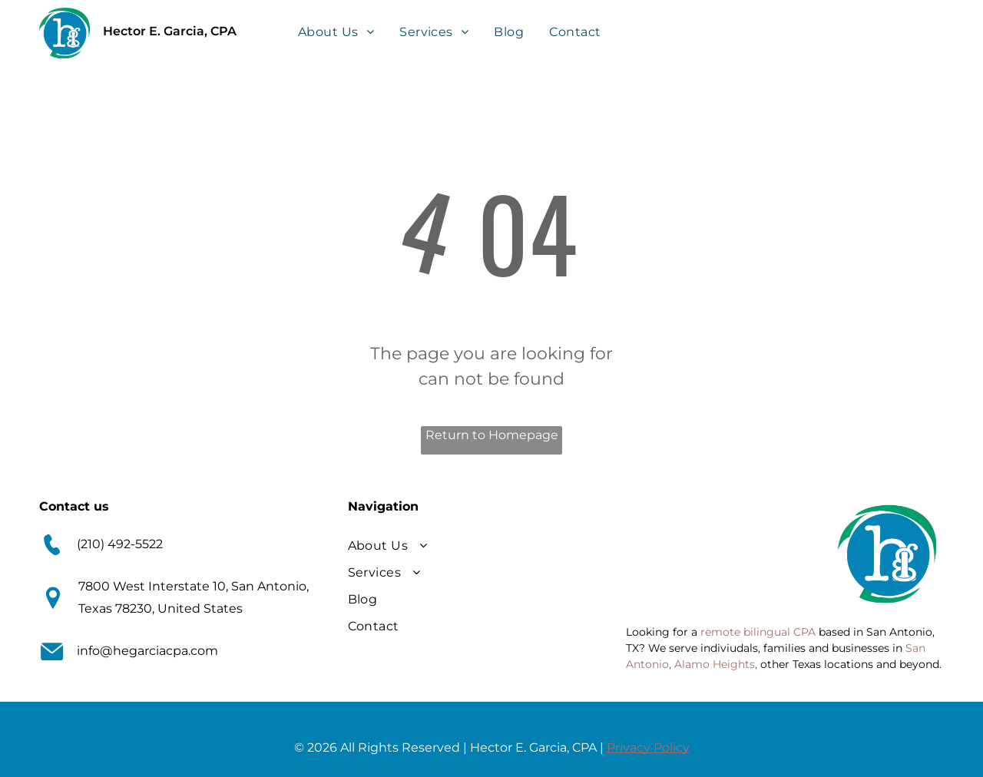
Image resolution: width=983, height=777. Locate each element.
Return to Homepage (491, 435)
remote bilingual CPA (758, 632)
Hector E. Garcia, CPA (170, 31)
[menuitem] (337, 32)
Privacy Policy (648, 747)
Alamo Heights (714, 664)
